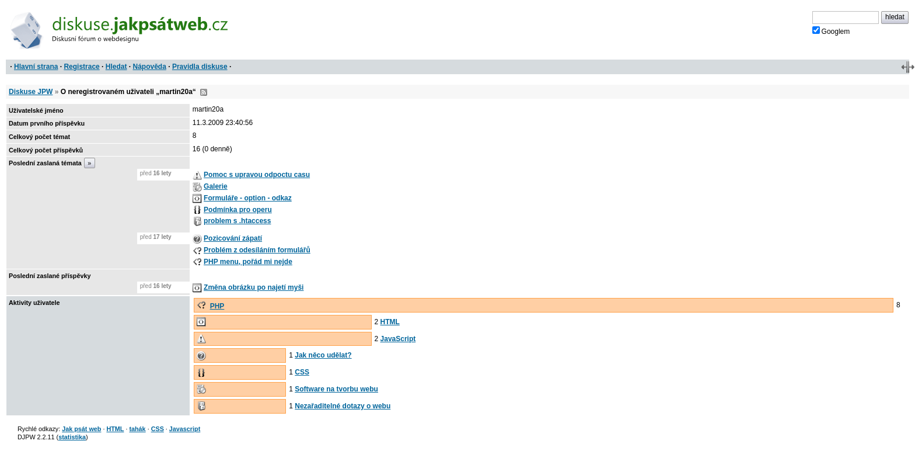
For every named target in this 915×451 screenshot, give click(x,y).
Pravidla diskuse (200, 67)
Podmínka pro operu (238, 210)
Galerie (216, 186)
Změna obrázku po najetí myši (253, 287)
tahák (137, 428)
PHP (217, 306)
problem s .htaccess (237, 221)
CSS (302, 372)
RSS (203, 92)
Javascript (184, 428)
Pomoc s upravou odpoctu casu (257, 175)
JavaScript (398, 339)
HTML (390, 322)
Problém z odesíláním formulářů (257, 250)
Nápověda (149, 67)
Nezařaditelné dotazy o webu (342, 406)
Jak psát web (81, 428)
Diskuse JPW (31, 92)
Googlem (831, 31)
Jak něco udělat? (323, 355)
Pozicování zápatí (233, 238)
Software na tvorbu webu (336, 389)
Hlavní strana (36, 67)
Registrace (81, 67)
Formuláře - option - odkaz (248, 198)
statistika (72, 436)
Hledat (116, 67)
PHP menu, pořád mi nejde (248, 262)
